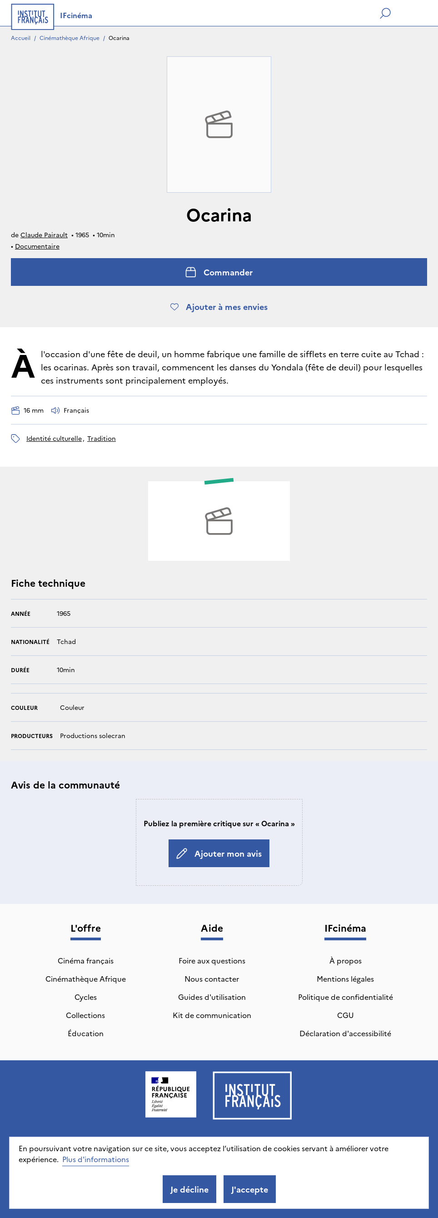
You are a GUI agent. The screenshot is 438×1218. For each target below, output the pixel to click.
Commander (219, 272)
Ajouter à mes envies (219, 306)
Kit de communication (212, 1015)
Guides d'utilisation (212, 997)
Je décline (189, 1189)
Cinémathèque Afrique (70, 37)
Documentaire (37, 245)
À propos (345, 960)
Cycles (86, 997)
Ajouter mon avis (219, 853)
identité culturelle (54, 438)
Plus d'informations (95, 1159)
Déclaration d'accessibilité (345, 1033)
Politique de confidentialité (345, 997)
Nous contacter (211, 978)
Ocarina (119, 37)
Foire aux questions (212, 960)
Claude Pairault (44, 234)
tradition (101, 438)
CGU (345, 1015)
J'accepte (249, 1189)
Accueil (20, 37)
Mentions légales (345, 978)
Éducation (86, 1033)
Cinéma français (86, 960)
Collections (85, 1015)
